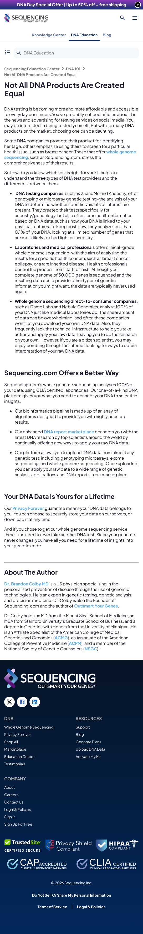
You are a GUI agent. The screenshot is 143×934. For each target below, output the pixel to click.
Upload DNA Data (90, 749)
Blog (107, 34)
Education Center (19, 756)
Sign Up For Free (18, 824)
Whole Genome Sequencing (28, 727)
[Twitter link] (9, 702)
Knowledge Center (49, 34)
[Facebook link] (22, 702)
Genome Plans (88, 741)
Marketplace (15, 749)
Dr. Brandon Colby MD (26, 583)
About (9, 787)
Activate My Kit (88, 756)
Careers (11, 794)
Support (83, 727)
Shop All (11, 741)
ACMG (61, 637)
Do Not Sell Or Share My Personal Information (71, 895)
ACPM (75, 643)
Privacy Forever (17, 734)
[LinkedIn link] (34, 702)
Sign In (10, 816)
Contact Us (13, 802)
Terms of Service (52, 906)
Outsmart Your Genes (96, 606)
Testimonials (14, 763)
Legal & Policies (17, 809)
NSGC (91, 648)
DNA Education (84, 34)
